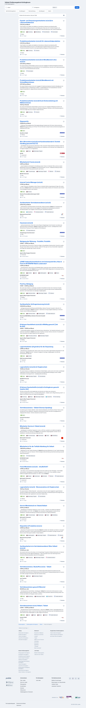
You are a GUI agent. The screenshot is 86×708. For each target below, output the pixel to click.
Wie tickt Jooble (23, 682)
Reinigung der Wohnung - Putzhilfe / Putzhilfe (35, 241)
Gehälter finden (55, 684)
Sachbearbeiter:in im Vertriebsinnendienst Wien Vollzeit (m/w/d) (38, 547)
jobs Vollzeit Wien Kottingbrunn (56, 636)
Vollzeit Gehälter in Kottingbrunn (25, 672)
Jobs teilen (38, 680)
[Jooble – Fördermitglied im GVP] (77, 697)
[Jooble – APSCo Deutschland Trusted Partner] (61, 697)
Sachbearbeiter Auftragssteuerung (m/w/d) (34, 304)
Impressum (19, 705)
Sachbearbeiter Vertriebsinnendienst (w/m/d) (35, 202)
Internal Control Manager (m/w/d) (31, 182)
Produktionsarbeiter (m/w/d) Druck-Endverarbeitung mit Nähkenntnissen (39, 102)
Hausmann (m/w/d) (26, 223)
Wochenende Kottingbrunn (24, 670)
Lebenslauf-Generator (56, 686)
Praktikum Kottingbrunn (23, 659)
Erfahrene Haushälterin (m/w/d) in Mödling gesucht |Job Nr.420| (39, 325)
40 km (55, 7)
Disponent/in (24, 121)
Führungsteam (23, 684)
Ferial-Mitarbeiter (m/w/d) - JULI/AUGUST (34, 467)
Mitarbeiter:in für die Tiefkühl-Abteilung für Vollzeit (37, 446)
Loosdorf (36, 636)
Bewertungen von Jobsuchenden (58, 682)
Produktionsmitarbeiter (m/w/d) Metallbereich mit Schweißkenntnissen (37, 81)
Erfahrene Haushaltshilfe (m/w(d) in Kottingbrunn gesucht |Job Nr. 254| (39, 388)
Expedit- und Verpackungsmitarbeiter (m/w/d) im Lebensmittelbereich (36, 21)
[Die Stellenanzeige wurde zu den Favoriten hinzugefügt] (63, 21)
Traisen (35, 637)
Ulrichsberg (36, 641)
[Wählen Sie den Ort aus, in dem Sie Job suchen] (44, 7)
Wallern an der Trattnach (39, 639)
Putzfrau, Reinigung (26, 284)
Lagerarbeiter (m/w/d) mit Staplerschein (33, 367)
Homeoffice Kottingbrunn (23, 637)
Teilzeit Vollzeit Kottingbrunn (55, 632)
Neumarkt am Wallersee (38, 632)
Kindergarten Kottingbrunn (24, 654)
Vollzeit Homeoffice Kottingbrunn (56, 634)
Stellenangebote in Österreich (26, 692)
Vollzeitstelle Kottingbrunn (23, 632)
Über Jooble (22, 680)
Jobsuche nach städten (38, 654)
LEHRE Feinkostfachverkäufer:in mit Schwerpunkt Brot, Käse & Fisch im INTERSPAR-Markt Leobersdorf (41, 262)
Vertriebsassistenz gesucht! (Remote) (32, 587)
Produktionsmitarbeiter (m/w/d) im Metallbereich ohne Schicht (38, 61)
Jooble (78, 704)
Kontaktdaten (23, 686)
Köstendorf (36, 642)
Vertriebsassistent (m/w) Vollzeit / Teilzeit (34, 605)
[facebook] (70, 678)
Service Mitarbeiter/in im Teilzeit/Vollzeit (33, 505)
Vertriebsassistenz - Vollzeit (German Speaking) (36, 408)
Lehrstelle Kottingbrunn (23, 639)
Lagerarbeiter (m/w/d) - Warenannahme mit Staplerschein (39, 487)
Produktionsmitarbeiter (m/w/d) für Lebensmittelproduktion (40, 41)
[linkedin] (78, 678)
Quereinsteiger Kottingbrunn (24, 657)
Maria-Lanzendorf (37, 648)
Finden (77, 7)
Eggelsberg (36, 644)
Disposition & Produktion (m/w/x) (31, 526)
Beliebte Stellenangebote (39, 652)
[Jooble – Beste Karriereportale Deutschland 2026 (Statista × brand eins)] (69, 697)
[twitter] (76, 678)
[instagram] (73, 678)
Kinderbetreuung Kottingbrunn (24, 656)
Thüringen (36, 646)
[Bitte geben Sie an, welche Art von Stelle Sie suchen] (18, 7)
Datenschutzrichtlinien (21, 703)
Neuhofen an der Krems (38, 634)
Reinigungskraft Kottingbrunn (24, 652)
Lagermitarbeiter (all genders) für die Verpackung (36, 347)
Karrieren (22, 688)
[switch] (64, 15)
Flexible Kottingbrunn (22, 634)
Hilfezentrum (23, 690)
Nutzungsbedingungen (10, 703)
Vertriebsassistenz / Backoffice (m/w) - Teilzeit (35, 567)
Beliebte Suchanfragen (24, 628)
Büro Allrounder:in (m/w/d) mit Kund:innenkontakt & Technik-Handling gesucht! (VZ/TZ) (40, 142)
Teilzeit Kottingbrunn (22, 636)
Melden (62, 35)
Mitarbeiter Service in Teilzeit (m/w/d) (32, 426)
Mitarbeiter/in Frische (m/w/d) (30, 162)
